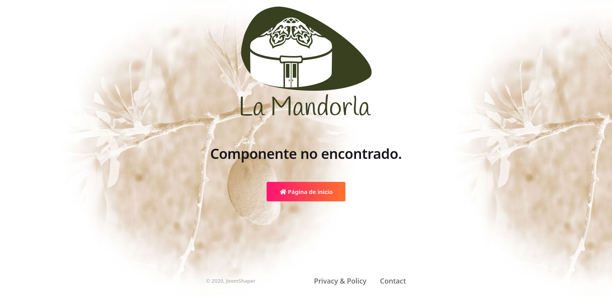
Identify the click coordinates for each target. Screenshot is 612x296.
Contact (393, 280)
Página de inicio (306, 192)
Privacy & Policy (340, 280)
